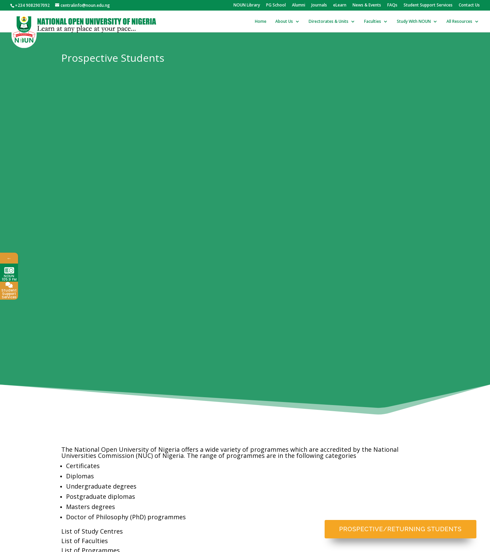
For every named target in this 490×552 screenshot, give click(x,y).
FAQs (392, 5)
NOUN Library (246, 5)
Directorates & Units (328, 21)
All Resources (459, 21)
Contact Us (469, 5)
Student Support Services (428, 5)
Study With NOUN (414, 21)
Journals (319, 5)
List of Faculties (84, 541)
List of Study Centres (92, 531)
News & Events (367, 5)
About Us (284, 21)
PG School (276, 5)
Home (260, 21)
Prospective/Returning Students (400, 529)
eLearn (339, 5)
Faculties (372, 21)
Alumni (298, 5)
